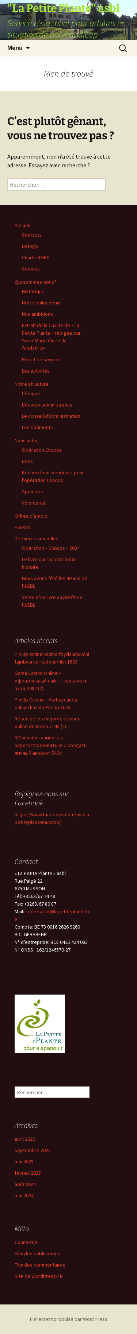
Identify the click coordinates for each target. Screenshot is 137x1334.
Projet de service (41, 359)
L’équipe (31, 393)
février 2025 (28, 1173)
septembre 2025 (33, 1150)
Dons (27, 461)
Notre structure (32, 384)
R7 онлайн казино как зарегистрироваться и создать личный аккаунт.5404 (51, 745)
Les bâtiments (37, 427)
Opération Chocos (42, 450)
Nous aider (26, 440)
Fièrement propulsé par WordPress (68, 1319)
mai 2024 (24, 1195)
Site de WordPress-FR (39, 1276)
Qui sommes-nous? (35, 282)
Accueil (22, 225)
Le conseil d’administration (51, 416)
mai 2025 (24, 1161)
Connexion (26, 1242)
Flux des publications (37, 1253)
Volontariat (34, 502)
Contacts (32, 235)
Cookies (31, 268)
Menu (15, 48)
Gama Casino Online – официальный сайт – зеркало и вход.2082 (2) (50, 681)
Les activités (36, 370)
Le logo (30, 246)
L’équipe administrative (47, 404)
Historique (33, 291)
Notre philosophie (41, 302)
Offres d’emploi (32, 516)
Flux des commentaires (40, 1264)
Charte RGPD (36, 257)
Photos (22, 527)
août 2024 (25, 1184)
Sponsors (32, 491)
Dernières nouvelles (36, 538)
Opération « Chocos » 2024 (51, 548)
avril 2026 (25, 1139)
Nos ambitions (37, 314)
